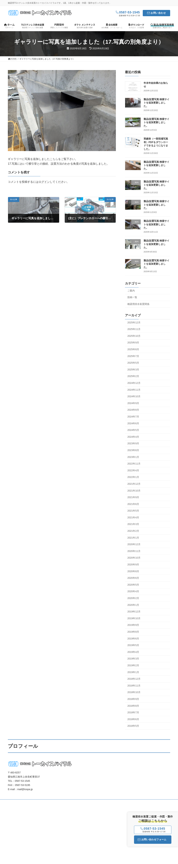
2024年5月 (133, 430)
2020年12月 (133, 544)
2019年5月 (133, 645)
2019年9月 (133, 625)
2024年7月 (133, 416)
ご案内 (131, 290)
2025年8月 (133, 349)
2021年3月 (133, 524)
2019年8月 (133, 631)
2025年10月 (133, 336)
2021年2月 (133, 530)
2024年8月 (133, 410)
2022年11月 (133, 463)
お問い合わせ (158, 12)
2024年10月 (133, 396)
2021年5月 (133, 510)
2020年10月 (133, 557)
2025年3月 (133, 369)
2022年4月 (133, 470)
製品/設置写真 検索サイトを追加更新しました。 (156, 102)
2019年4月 (133, 652)
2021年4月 (133, 517)
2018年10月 (133, 692)
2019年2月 (133, 665)
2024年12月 (133, 383)
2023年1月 (133, 457)
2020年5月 (133, 584)
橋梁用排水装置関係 (138, 304)
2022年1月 (133, 477)
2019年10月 (133, 618)
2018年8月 (133, 705)
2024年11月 (133, 389)
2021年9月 (133, 497)
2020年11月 (133, 551)
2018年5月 (133, 726)
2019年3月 (133, 658)
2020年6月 (133, 578)
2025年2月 (133, 376)
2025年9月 (133, 342)
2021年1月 (133, 537)
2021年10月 (133, 490)
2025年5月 (133, 363)
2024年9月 (133, 403)
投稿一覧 (132, 297)
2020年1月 (133, 605)
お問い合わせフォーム (152, 839)
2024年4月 (133, 436)
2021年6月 (133, 504)
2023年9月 (133, 443)
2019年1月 (133, 672)
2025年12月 (133, 322)
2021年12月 (133, 483)
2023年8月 (133, 450)
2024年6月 (133, 423)
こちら (54, 159)
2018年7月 (133, 712)
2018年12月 (133, 679)
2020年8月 (133, 571)
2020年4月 (133, 591)
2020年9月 (133, 564)
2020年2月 (133, 598)
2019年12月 (133, 611)
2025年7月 (133, 356)
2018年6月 (133, 719)
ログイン (44, 181)
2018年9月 (133, 699)
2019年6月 (133, 638)
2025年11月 (133, 329)
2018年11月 (133, 685)
